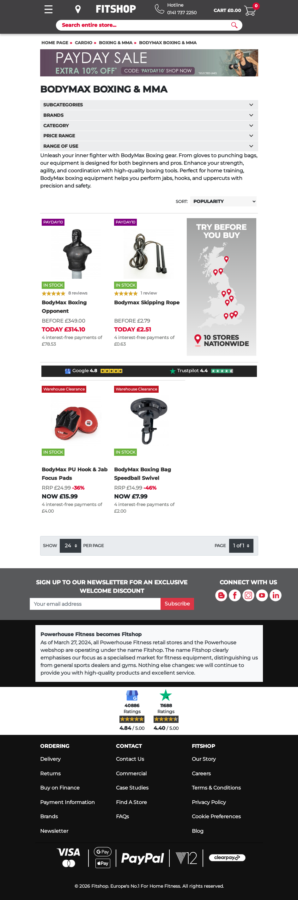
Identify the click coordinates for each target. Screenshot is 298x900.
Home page (54, 42)
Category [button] (148, 125)
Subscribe (177, 604)
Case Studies (132, 788)
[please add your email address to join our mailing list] (95, 604)
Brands (49, 817)
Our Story (204, 759)
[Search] (146, 25)
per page (93, 545)
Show (50, 545)
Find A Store (131, 802)
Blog (198, 831)
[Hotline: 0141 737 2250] (176, 9)
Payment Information (67, 802)
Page (220, 545)
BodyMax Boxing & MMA (168, 42)
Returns (50, 774)
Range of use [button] (148, 146)
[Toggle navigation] (48, 9)
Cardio (83, 42)
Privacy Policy (209, 802)
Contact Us (130, 759)
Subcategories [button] (148, 105)
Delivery (50, 759)
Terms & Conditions (216, 788)
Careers (201, 774)
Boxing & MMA (115, 42)
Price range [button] (148, 136)
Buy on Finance (60, 788)
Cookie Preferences (216, 817)
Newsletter (54, 831)
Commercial (131, 774)
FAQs (122, 817)
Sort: (182, 201)
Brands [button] (148, 115)
